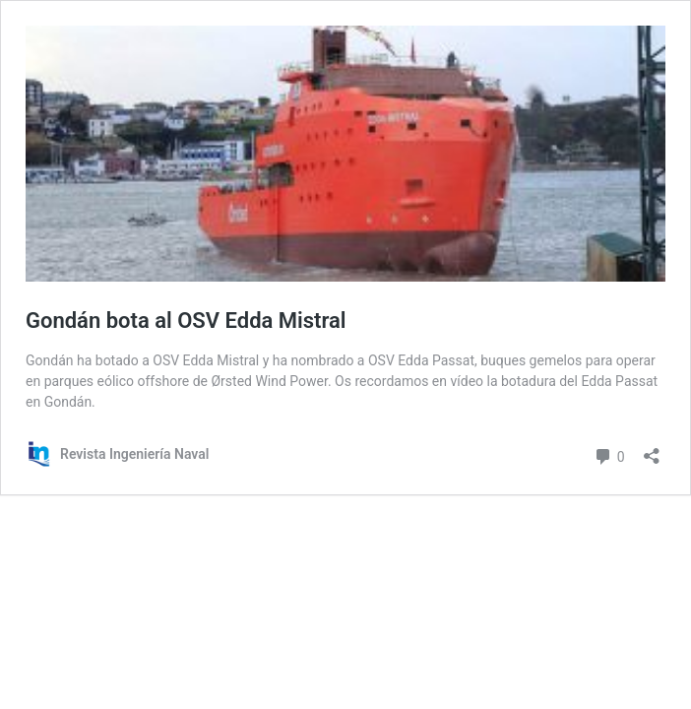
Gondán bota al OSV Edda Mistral (186, 320)
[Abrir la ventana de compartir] (651, 449)
